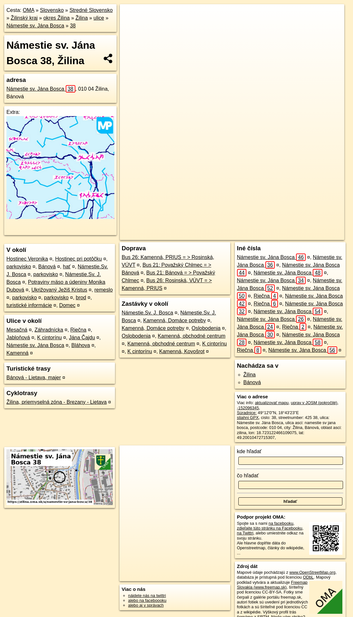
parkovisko (18, 266)
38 (73, 25)
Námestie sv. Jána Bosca (35, 25)
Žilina (81, 18)
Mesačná (16, 330)
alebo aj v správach (146, 605)
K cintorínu (49, 337)
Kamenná (17, 353)
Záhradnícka (48, 330)
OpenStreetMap (206, 235)
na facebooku (281, 523)
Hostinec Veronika (27, 259)
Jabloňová (18, 337)
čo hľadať (248, 475)
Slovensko (52, 10)
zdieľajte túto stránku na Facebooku (269, 528)
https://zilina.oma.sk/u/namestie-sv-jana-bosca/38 (301, 235)
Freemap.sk (239, 235)
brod (81, 297)
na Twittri (245, 533)
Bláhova (81, 345)
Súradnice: (247, 412)
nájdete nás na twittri (147, 595)
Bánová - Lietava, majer (33, 377)
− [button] (131, 25)
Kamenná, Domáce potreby (174, 320)
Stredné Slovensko (91, 10)
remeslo (103, 290)
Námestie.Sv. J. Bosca (147, 312)
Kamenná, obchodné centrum (191, 336)
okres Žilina (56, 18)
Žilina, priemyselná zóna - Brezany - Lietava (56, 402)
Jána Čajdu (82, 337)
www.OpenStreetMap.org (312, 572)
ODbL (308, 577)
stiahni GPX (248, 417)
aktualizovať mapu (272, 402)
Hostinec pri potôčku (78, 259)
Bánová (47, 266)
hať (67, 266)
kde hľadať (249, 451)
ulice (98, 18)
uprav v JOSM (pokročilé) (314, 402)
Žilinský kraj (24, 18)
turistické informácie (29, 305)
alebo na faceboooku (147, 600)
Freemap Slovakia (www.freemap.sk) (272, 585)
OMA (28, 10)
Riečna (78, 330)
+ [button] (131, 15)
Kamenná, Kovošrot (182, 351)
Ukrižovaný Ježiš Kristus (59, 290)
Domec (67, 305)
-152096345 (248, 407)
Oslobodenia (206, 328)
